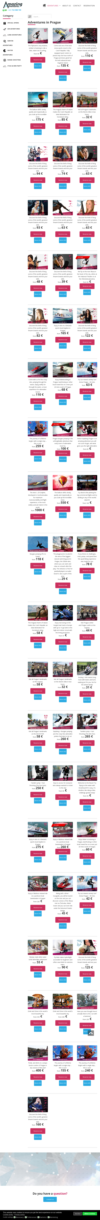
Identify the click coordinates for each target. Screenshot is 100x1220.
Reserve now (37, 60)
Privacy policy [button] (19, 1214)
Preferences (31, 1217)
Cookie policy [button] (8, 1214)
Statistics (42, 1217)
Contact (77, 6)
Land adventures (14, 35)
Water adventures (8, 52)
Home (44, 6)
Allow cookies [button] (89, 1214)
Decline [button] (77, 1214)
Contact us (50, 1199)
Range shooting (14, 60)
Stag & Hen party (14, 66)
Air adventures (13, 29)
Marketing (54, 1217)
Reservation (89, 6)
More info (38, 66)
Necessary (20, 1217)
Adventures (52, 6)
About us (66, 6)
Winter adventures (8, 43)
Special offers (13, 23)
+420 (14, 10)
